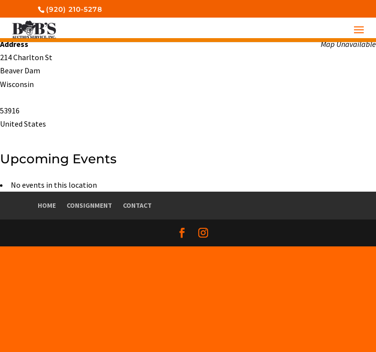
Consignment (89, 205)
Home (47, 205)
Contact (137, 205)
